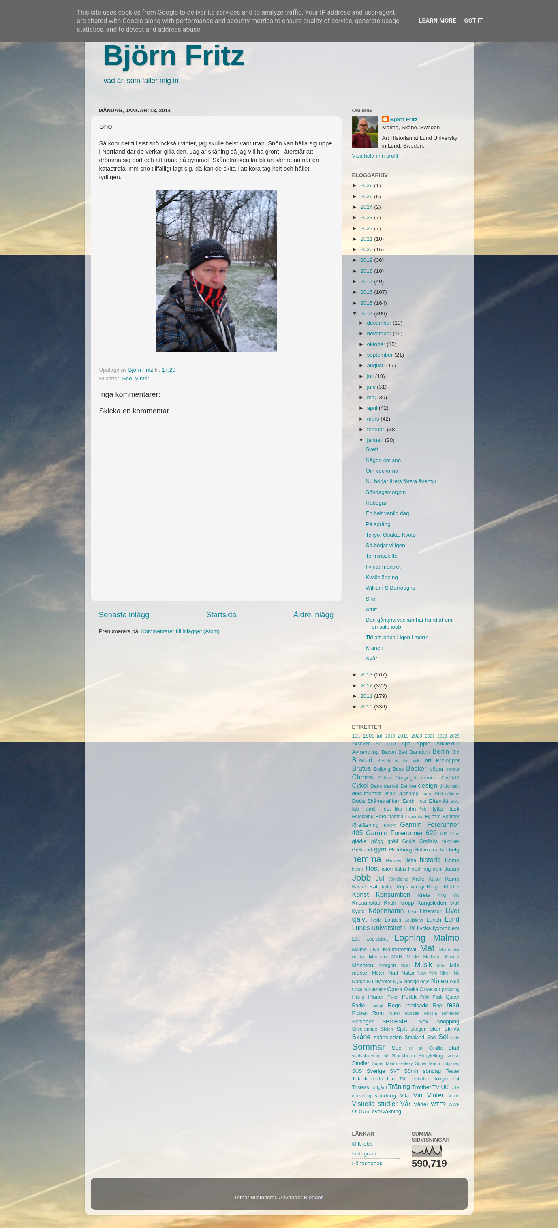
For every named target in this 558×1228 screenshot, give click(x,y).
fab (355, 809)
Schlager (363, 1021)
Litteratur (430, 911)
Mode (412, 957)
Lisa (412, 911)
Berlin (440, 751)
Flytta (436, 809)
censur (452, 769)
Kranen (374, 648)
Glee (455, 833)
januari (376, 440)
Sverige (376, 1071)
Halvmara (426, 850)
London (393, 920)
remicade (417, 1005)
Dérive (408, 786)
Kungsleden (431, 903)
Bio (456, 752)
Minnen (378, 957)
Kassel (359, 887)
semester (396, 1021)
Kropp (406, 903)
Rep (437, 1005)
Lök (356, 939)
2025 (367, 196)
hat (443, 850)
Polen (393, 997)
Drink (389, 793)
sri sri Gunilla (425, 1048)
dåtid (438, 793)
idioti (387, 869)
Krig (441, 895)
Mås (441, 965)
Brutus (361, 768)
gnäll (392, 841)
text (391, 1079)
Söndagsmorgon (386, 492)
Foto (380, 816)
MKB (396, 957)
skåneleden (388, 1037)
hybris (358, 868)
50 (378, 743)
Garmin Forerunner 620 (401, 832)
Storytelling (430, 1056)
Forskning (363, 816)
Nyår (371, 658)
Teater (453, 1071)
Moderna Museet (441, 956)
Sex (423, 1021)
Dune (426, 793)
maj (372, 397)
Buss (398, 769)
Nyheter (383, 981)
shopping (448, 1021)
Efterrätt (438, 801)
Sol (443, 1036)
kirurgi (417, 887)
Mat (427, 948)
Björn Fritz (174, 55)
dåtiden (452, 793)
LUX (409, 928)
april (373, 408)
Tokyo (441, 1079)
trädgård (378, 1087)
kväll (454, 903)
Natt (393, 973)
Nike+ (445, 973)
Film (411, 809)
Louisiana (413, 920)
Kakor (434, 879)
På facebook (367, 1163)
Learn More (437, 20)
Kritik (390, 903)
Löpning (409, 938)
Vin (417, 1095)
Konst (360, 894)
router (394, 1013)
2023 (367, 217)
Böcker (416, 768)
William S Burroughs (390, 588)
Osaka (411, 989)
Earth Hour (414, 801)
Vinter (142, 378)
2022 (367, 228)
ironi (438, 869)
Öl (355, 1111)
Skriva (452, 1029)
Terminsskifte (382, 556)
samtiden (451, 1013)
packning (450, 989)
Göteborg (400, 850)
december (380, 323)
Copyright (406, 778)
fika (398, 809)
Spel (397, 1048)
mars (374, 419)
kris (456, 895)
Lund (452, 919)
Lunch (433, 920)
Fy (428, 816)
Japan (452, 869)
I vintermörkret (383, 567)
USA (454, 1087)
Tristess (360, 1087)
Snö (127, 378)
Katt (374, 887)
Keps (402, 887)
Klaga (434, 887)
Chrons (362, 777)
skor (435, 1029)
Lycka (424, 928)
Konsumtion (393, 894)
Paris (358, 997)
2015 (367, 303)
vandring (385, 1096)
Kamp (452, 879)
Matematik (449, 949)
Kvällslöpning (382, 577)
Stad (454, 1048)
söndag (432, 1071)
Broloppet (448, 760)
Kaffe (418, 879)
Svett (372, 449)
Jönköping (398, 879)
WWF (454, 1104)
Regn (394, 1005)
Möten (379, 973)
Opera (394, 989)
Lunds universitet (377, 927)
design (428, 785)
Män (455, 965)
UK (445, 1087)
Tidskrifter (419, 1079)
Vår (405, 1103)
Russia (430, 1013)
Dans (376, 786)
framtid (395, 816)
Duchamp (407, 793)
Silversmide (365, 1029)
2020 (367, 249)
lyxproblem (446, 928)
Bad (402, 752)
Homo (452, 860)
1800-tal (373, 736)
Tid (402, 1078)
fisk (422, 809)
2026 (367, 185)
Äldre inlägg (313, 614)
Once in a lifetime (369, 989)
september (381, 355)
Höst (372, 868)
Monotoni (363, 965)
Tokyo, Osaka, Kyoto (391, 535)
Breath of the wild (399, 760)
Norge (359, 981)
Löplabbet (377, 939)
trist (455, 1079)
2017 (367, 281)
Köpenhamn (386, 910)
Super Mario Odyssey (437, 1063)
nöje (425, 981)
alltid (391, 743)
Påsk (438, 997)
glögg (377, 841)
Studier (361, 1063)
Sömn (411, 1071)
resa (453, 1004)
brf (428, 760)
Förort (390, 825)
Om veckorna (382, 471)
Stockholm (403, 1056)
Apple (423, 743)
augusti (376, 365)
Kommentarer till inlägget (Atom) (180, 631)
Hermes (393, 860)
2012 (367, 685)
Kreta (423, 895)
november (380, 333)
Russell (412, 1013)
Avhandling (365, 752)
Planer (376, 997)
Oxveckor (429, 989)
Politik (409, 997)
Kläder (451, 887)
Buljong (382, 769)
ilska (400, 869)
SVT (395, 1071)
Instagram (364, 1154)
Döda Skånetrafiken (376, 801)
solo (455, 1037)
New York (427, 973)
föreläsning (365, 825)
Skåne (361, 1036)
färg (436, 816)
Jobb (361, 878)
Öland (365, 1111)
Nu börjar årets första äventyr (401, 481)
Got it (473, 20)
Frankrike (414, 816)
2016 (367, 292)
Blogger (313, 1197)
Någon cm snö (383, 460)
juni (372, 387)
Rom (378, 1013)
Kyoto (358, 911)
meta (358, 957)
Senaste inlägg (124, 614)
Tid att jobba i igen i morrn (397, 637)
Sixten (387, 1029)
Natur (408, 973)
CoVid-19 (450, 777)
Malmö (446, 938)
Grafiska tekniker (439, 841)
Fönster (451, 816)
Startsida (221, 614)
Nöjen (439, 980)
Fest (386, 809)
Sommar (368, 1047)
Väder (421, 1104)
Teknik (360, 1079)
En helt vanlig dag (387, 513)
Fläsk (452, 809)
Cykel (360, 785)
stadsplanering (366, 1055)
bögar (437, 769)
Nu (370, 981)
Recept (376, 1005)
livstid (376, 920)
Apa (406, 744)
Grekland (362, 850)
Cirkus (384, 777)
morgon (387, 965)
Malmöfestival (400, 949)
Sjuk (401, 1029)
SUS (357, 1071)
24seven (361, 744)
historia (430, 859)
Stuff (371, 609)
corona (428, 778)
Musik (423, 964)
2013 (367, 675)
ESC (454, 801)
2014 (367, 313)
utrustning (361, 1095)
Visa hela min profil (375, 156)
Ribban (360, 1013)
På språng (378, 524)
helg (454, 850)
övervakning (387, 1111)
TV (435, 1087)
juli (371, 376)
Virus (453, 1096)
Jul (380, 878)
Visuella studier (375, 1103)
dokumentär (366, 793)
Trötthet (421, 1087)
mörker (360, 973)
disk (455, 786)
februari (377, 429)
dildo (445, 786)
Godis (408, 841)
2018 (367, 271)
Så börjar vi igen (385, 545)
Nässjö (411, 981)
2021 (367, 239)
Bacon (389, 752)
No (457, 973)
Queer (453, 997)
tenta (377, 1079)
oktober (377, 344)
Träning (399, 1086)
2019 (367, 260)
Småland (414, 1037)
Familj (369, 809)
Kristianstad (366, 903)
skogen (419, 1029)
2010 (367, 707)
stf (386, 1055)
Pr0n (425, 997)
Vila (404, 1096)
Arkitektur (448, 743)
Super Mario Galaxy (392, 1063)
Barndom (420, 752)
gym (380, 849)
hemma (366, 859)
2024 (367, 207)
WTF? (438, 1104)
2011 (367, 696)
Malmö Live (365, 949)
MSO (405, 965)
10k (356, 736)
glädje (359, 841)
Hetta (410, 860)
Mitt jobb (362, 1144)
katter (388, 887)
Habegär (376, 503)
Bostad (362, 760)
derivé (391, 786)
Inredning (419, 869)
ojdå (455, 981)
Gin (443, 833)
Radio (358, 1005)
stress (452, 1056)
